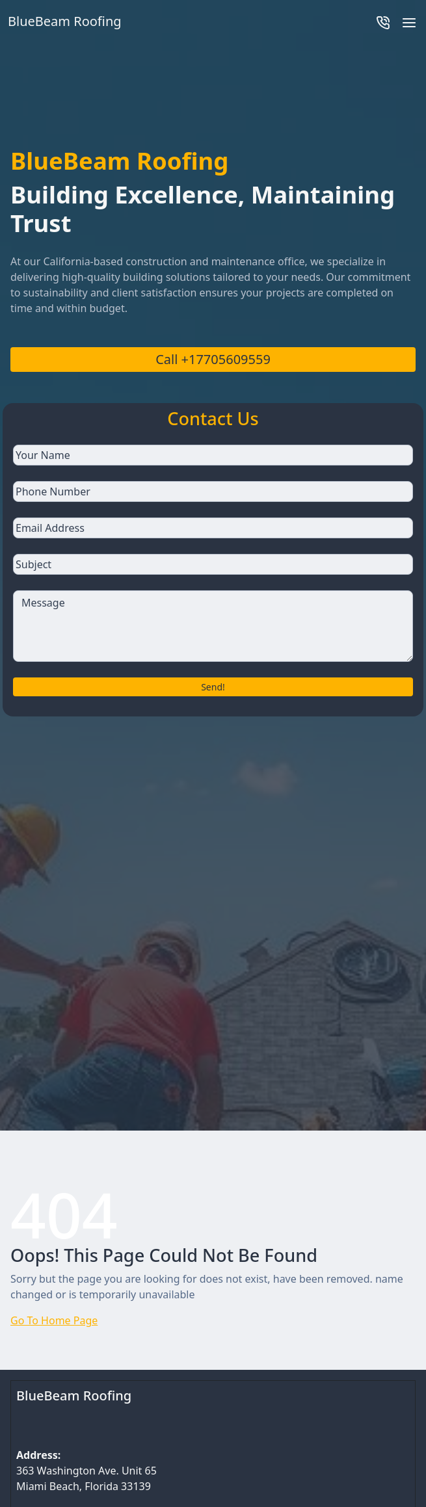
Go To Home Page (54, 1320)
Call (213, 359)
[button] (409, 21)
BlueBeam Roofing (73, 1395)
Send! (213, 687)
